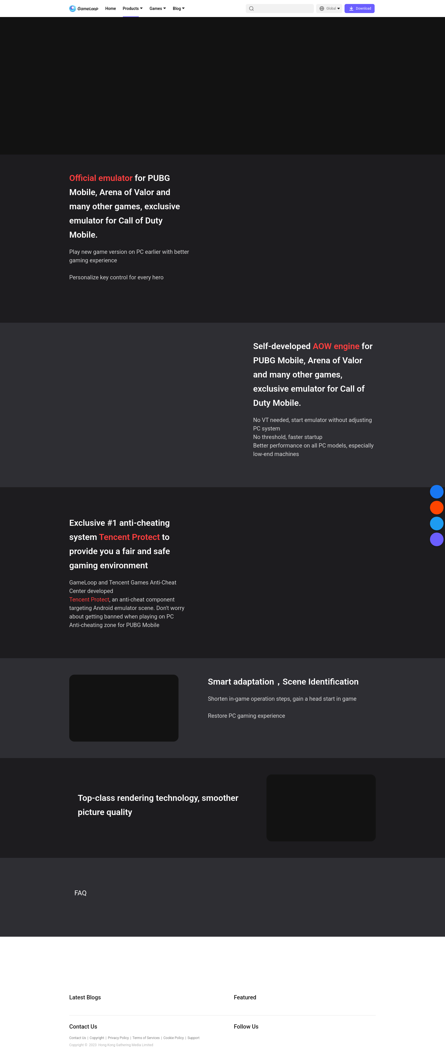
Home (110, 8)
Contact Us (77, 1038)
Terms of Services (146, 1038)
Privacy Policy (118, 1038)
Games (156, 8)
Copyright (97, 1038)
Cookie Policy (173, 1038)
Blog (177, 8)
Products (131, 8)
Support (194, 1038)
